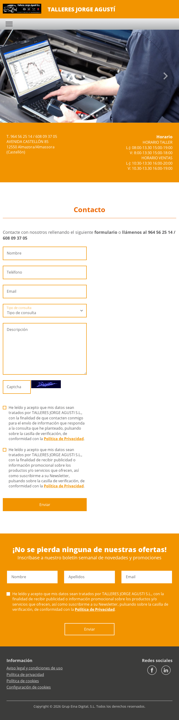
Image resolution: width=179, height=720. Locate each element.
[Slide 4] (97, 115)
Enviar (44, 504)
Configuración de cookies (29, 687)
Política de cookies (23, 680)
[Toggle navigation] (9, 24)
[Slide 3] (93, 115)
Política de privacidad (25, 674)
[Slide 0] (82, 115)
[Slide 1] (86, 115)
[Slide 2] (89, 115)
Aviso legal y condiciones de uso (35, 668)
